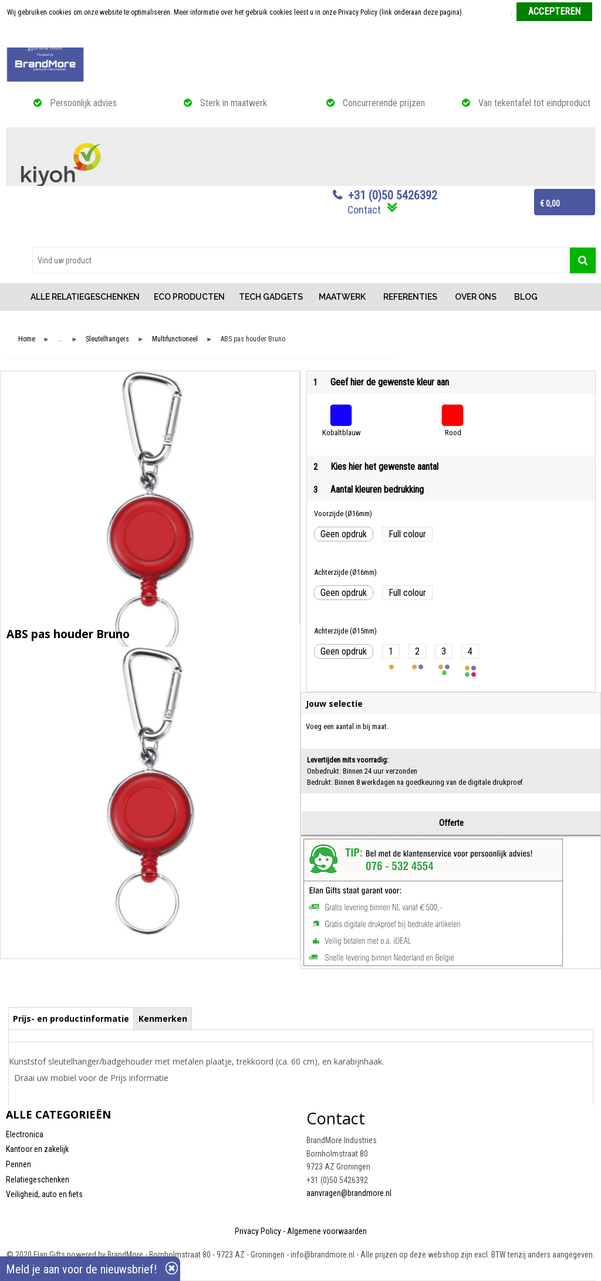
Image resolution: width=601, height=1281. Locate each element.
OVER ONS (476, 296)
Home (14, 297)
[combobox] (301, 260)
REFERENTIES (410, 296)
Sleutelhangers (107, 339)
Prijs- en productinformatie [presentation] (71, 1018)
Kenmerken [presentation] (163, 1018)
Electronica (24, 1134)
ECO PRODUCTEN (189, 296)
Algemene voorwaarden (327, 1231)
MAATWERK (342, 296)
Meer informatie (488, 12)
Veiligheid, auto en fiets (44, 1194)
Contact (364, 210)
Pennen (18, 1164)
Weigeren (301, 36)
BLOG (526, 296)
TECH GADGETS (271, 296)
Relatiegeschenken (37, 1179)
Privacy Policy (258, 1231)
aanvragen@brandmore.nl (348, 1193)
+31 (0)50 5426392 (392, 195)
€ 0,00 (550, 203)
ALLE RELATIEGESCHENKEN (85, 296)
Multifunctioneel (175, 339)
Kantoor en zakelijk (37, 1149)
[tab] (71, 1018)
